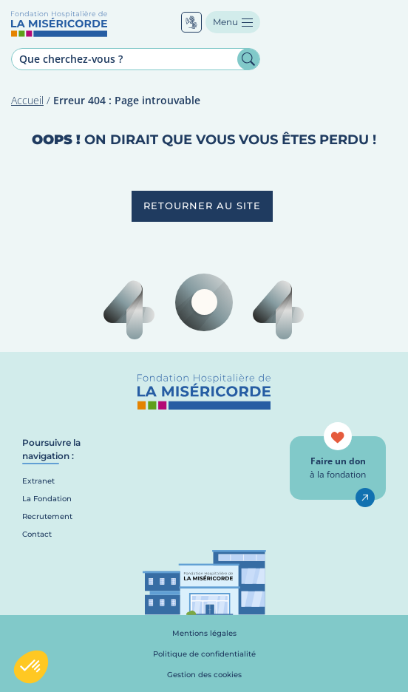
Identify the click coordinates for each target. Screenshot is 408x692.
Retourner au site (202, 205)
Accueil (27, 100)
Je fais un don (365, 497)
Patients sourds (191, 22)
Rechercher (248, 59)
